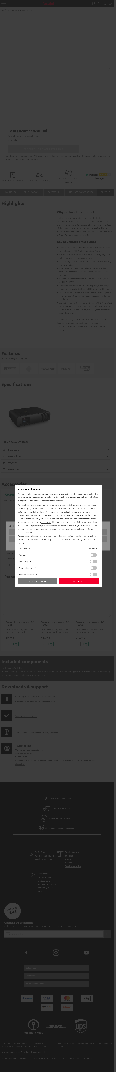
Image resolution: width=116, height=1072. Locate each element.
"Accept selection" (26, 532)
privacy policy (82, 539)
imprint (21, 542)
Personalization (25, 568)
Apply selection (37, 581)
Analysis (22, 555)
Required (23, 548)
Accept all (78, 581)
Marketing (23, 561)
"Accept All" (46, 522)
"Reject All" (44, 511)
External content (26, 574)
